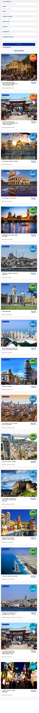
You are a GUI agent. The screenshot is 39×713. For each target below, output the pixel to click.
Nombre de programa (8, 37)
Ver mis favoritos (7, 47)
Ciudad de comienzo (7, 16)
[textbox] (20, 9)
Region (4, 6)
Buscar (19, 44)
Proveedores (6, 31)
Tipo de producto (7, 1)
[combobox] (19, 4)
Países (4, 11)
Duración (5, 26)
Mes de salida (6, 21)
